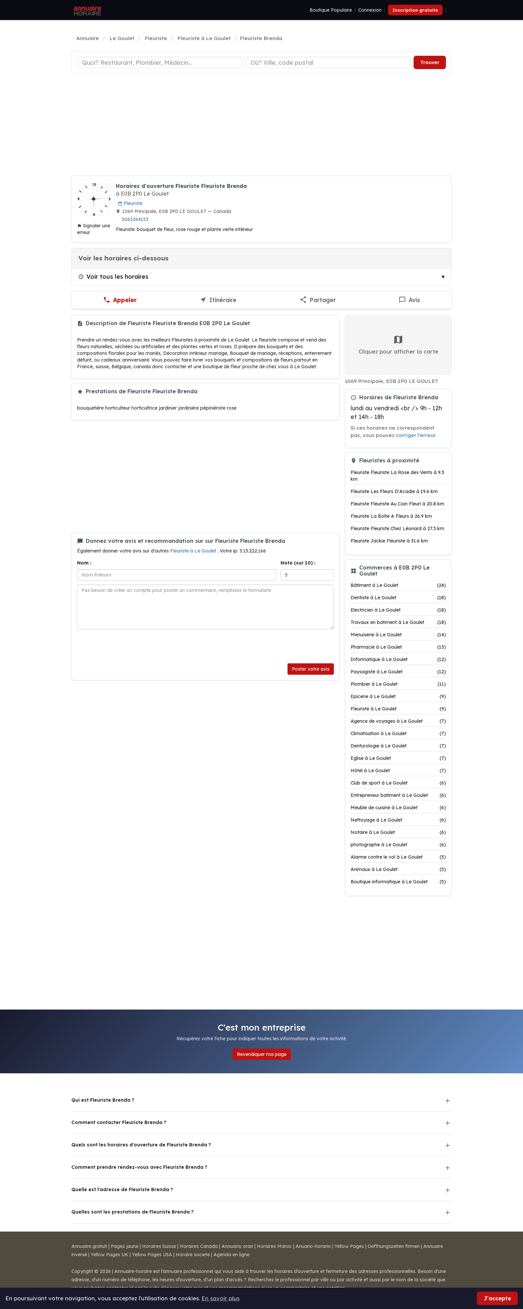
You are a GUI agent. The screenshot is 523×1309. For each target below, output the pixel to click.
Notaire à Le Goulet (398, 832)
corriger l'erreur (415, 435)
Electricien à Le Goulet (398, 610)
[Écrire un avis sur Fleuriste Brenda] (409, 300)
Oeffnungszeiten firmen (394, 1246)
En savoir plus (220, 1298)
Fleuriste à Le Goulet (193, 551)
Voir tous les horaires (113, 276)
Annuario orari (237, 1246)
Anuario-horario (313, 1246)
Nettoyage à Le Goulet (398, 820)
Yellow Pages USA (152, 1255)
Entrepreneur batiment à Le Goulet (398, 795)
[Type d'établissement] (160, 62)
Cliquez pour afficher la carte (398, 344)
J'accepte (497, 1298)
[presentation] (127, 646)
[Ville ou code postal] (328, 62)
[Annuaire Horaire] (87, 10)
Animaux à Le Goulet (398, 869)
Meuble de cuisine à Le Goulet (398, 807)
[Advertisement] (261, 125)
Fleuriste (130, 203)
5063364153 (135, 219)
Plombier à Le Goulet (398, 684)
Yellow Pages (349, 1246)
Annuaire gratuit (89, 1246)
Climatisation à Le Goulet (398, 733)
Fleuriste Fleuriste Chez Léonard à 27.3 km (397, 528)
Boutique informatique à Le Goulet (398, 881)
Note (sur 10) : (298, 563)
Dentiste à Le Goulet (398, 597)
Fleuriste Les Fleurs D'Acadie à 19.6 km (394, 491)
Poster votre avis (311, 669)
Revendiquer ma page (262, 1054)
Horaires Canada (199, 1246)
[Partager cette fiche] (317, 300)
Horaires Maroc (274, 1246)
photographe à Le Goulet (398, 844)
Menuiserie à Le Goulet (398, 634)
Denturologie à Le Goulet (398, 745)
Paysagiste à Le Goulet (398, 671)
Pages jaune (124, 1246)
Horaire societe (193, 1255)
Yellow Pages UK (109, 1255)
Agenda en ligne (231, 1255)
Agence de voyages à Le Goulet (398, 721)
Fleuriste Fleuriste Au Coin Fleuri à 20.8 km (397, 504)
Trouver (429, 62)
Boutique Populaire (331, 10)
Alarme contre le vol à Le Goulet (398, 857)
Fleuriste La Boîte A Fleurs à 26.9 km (391, 516)
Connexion (370, 10)
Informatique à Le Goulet (398, 659)
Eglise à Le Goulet (398, 758)
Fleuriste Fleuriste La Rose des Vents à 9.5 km (397, 475)
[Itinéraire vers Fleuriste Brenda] (218, 300)
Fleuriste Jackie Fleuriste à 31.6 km (389, 541)
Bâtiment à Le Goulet (398, 585)
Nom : (84, 563)
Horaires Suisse (159, 1246)
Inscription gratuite (415, 10)
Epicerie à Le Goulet (398, 696)
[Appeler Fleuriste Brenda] (120, 300)
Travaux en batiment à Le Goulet (398, 622)
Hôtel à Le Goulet (398, 770)
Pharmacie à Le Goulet (398, 647)
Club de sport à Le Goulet (398, 783)
